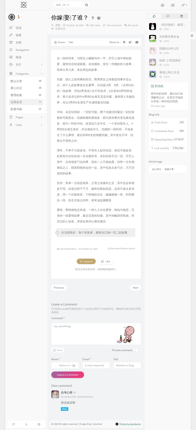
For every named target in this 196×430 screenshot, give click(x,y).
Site (116, 359)
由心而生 (156, 169)
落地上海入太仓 (169, 72)
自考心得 (66, 392)
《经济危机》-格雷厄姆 (174, 24)
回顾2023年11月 (169, 48)
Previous (59, 287)
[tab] (154, 16)
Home (59, 42)
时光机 (159, 86)
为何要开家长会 (169, 36)
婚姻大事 (169, 169)
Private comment (122, 350)
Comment (58, 318)
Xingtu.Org (85, 424)
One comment (114, 25)
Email (86, 359)
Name (55, 359)
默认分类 (26, 81)
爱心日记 (26, 88)
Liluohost (97, 424)
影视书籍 (26, 109)
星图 (57, 25)
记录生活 (26, 102)
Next (135, 287)
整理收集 (26, 95)
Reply (64, 409)
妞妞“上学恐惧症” (170, 60)
